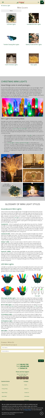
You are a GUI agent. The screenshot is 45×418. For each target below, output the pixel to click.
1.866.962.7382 (23, 364)
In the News (26, 396)
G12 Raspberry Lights (6, 321)
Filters (11, 10)
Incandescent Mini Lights (11, 209)
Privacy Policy (4, 388)
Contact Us (23, 368)
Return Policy (4, 392)
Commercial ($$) (5, 233)
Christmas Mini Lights (14, 81)
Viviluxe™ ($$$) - (5, 242)
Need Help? (4, 396)
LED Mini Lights (7, 264)
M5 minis (11, 306)
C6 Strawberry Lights (6, 314)
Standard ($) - (5, 224)
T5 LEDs (36, 306)
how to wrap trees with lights (20, 128)
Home (25, 385)
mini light (16, 217)
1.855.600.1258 (24, 366)
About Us (26, 388)
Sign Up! (41, 360)
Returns (3, 400)
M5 (2, 304)
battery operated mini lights (22, 142)
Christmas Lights (5, 5)
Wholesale (26, 400)
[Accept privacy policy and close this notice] (41, 413)
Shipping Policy (5, 385)
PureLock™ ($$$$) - (6, 251)
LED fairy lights (10, 142)
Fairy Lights (4, 330)
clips (31, 135)
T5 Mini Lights (8, 304)
